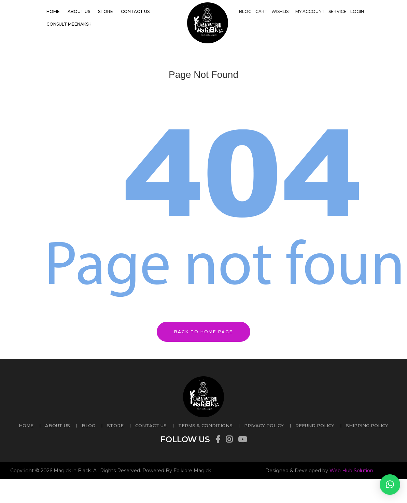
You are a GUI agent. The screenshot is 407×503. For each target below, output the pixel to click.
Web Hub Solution (351, 470)
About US (79, 11)
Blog (245, 11)
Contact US (135, 11)
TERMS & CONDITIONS (205, 425)
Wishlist (281, 11)
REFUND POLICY (314, 425)
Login (357, 11)
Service (337, 11)
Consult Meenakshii (70, 24)
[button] (390, 484)
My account (310, 11)
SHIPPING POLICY (367, 425)
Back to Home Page (203, 331)
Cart (261, 11)
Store (105, 11)
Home (53, 11)
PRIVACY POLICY (264, 425)
